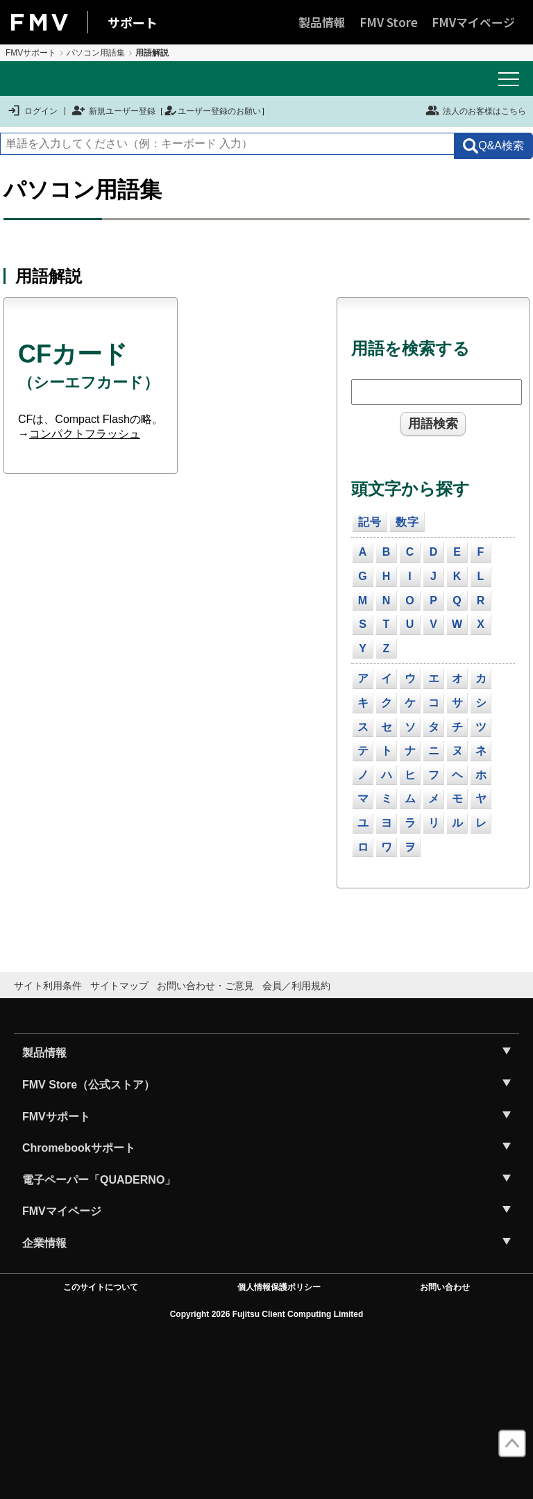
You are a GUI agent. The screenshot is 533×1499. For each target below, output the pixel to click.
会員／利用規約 (296, 985)
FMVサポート (31, 53)
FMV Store (388, 22)
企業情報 (44, 1243)
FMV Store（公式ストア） (88, 1085)
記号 (370, 522)
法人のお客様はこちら (475, 110)
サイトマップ (119, 985)
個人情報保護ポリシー (279, 1287)
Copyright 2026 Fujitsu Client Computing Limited (267, 1314)
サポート (133, 22)
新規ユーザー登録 (113, 111)
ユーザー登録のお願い (212, 111)
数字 (407, 522)
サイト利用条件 (48, 985)
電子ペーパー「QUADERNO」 (99, 1180)
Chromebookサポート (78, 1148)
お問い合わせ (445, 1287)
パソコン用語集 (96, 53)
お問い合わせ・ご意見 (205, 985)
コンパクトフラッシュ (84, 434)
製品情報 (322, 22)
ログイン (32, 111)
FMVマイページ (473, 22)
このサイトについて (100, 1287)
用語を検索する (410, 348)
